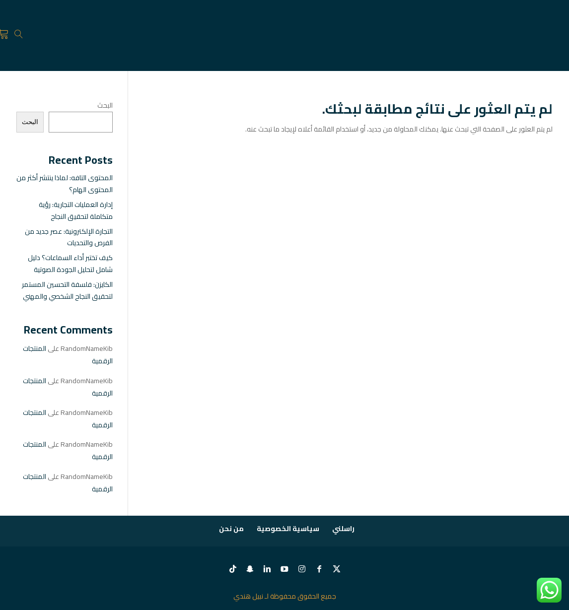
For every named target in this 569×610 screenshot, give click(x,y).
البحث (105, 105)
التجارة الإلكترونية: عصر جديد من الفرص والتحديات (69, 237)
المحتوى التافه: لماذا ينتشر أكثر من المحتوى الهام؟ (64, 183)
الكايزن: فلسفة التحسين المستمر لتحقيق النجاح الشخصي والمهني (67, 290)
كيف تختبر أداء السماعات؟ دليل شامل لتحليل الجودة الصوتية (70, 263)
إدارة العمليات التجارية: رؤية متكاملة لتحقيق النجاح (76, 210)
